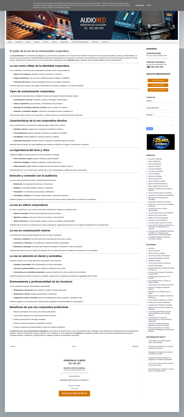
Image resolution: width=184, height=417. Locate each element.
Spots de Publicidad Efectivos (157, 184)
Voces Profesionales (154, 164)
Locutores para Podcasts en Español (160, 305)
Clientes (95, 42)
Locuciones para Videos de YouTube (160, 223)
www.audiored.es (74, 376)
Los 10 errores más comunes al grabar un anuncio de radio (160, 364)
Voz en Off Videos (154, 174)
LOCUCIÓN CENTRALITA (157, 90)
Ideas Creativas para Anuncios (158, 186)
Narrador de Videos (154, 261)
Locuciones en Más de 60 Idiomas (159, 256)
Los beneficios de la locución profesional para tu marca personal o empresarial (160, 319)
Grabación (64, 42)
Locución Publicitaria (155, 169)
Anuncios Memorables (155, 265)
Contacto (104, 42)
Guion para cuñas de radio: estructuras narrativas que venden (160, 347)
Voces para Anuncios (155, 179)
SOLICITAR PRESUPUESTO (74, 393)
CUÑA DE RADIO (158, 80)
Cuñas (45, 42)
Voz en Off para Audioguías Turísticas (160, 300)
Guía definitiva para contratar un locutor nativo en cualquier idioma (161, 370)
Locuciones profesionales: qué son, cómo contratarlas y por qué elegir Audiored (159, 313)
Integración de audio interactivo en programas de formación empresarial (160, 358)
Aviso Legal (74, 388)
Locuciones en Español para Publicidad (161, 195)
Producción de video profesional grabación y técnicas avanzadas (158, 324)
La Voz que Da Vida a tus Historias (159, 263)
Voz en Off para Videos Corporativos (160, 193)
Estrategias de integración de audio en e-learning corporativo (160, 353)
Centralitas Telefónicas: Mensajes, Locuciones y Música (159, 238)
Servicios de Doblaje (154, 176)
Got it (149, 5)
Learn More (140, 5)
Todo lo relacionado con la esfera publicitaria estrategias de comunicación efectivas (161, 329)
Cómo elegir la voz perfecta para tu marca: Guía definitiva (159, 341)
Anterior (12, 346)
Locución (18, 42)
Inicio (10, 42)
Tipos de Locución (154, 251)
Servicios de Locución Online (157, 215)
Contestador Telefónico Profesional (159, 202)
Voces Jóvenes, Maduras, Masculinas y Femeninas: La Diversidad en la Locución (161, 227)
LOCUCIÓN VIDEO (158, 85)
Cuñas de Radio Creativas (156, 181)
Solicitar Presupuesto (80, 42)
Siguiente (135, 346)
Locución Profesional (155, 159)
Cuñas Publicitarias (154, 161)
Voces (28, 42)
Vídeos (54, 42)
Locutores (151, 248)
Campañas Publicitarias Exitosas (158, 258)
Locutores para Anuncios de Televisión (160, 213)
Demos (36, 42)
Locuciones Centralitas (155, 171)
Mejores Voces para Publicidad (158, 218)
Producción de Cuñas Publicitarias (159, 302)
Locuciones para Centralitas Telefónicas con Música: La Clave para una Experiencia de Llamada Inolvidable (161, 233)
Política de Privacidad (74, 385)
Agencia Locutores (154, 166)
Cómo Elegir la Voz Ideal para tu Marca (161, 285)
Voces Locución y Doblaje (156, 253)
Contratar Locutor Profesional (157, 220)
